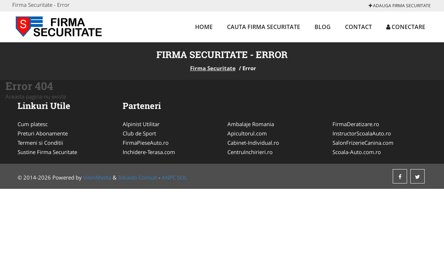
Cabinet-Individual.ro (253, 142)
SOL (182, 177)
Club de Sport (139, 133)
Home (204, 27)
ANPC (169, 177)
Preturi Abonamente (43, 133)
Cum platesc (33, 124)
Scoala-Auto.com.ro (356, 152)
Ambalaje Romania (250, 124)
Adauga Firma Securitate (400, 6)
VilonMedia (97, 177)
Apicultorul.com (247, 133)
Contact (358, 27)
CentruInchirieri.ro (250, 152)
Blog (323, 27)
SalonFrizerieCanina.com (362, 142)
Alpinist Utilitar (141, 124)
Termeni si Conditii (40, 142)
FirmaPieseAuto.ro (146, 142)
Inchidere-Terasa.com (149, 152)
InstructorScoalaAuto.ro (361, 133)
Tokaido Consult (137, 177)
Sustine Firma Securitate (47, 152)
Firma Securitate (213, 68)
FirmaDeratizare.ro (355, 124)
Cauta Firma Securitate (263, 27)
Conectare (405, 27)
